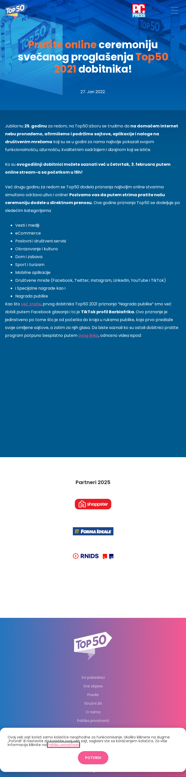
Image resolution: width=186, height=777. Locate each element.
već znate (31, 304)
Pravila (93, 694)
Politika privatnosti (93, 720)
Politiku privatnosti (63, 744)
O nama (93, 712)
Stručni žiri (93, 703)
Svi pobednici (93, 677)
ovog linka (88, 335)
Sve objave (93, 686)
